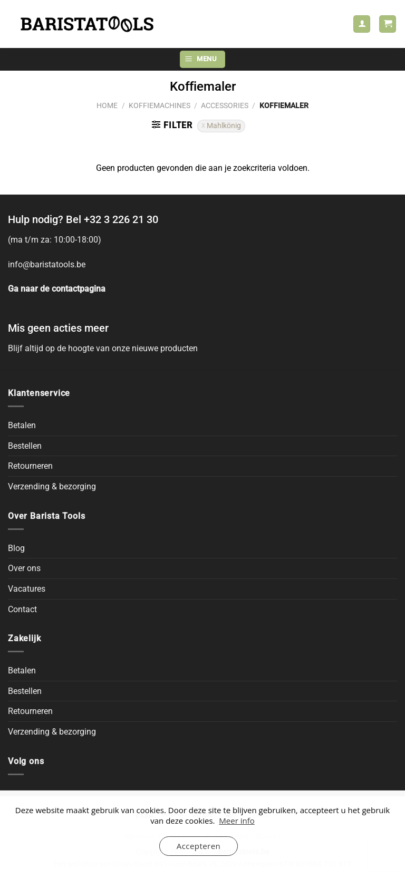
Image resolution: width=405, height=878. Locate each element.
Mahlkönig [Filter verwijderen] (224, 125)
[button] (387, 24)
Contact (22, 609)
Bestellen (25, 446)
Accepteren (198, 846)
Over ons (24, 568)
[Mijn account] (361, 24)
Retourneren (30, 466)
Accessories (224, 105)
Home (107, 105)
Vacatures (26, 589)
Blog (16, 548)
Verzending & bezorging (52, 486)
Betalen (22, 425)
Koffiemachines (159, 105)
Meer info (236, 820)
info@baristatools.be (46, 264)
